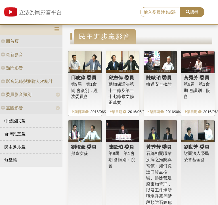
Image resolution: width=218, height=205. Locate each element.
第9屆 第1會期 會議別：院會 (197, 90)
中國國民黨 (15, 120)
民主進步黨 (15, 147)
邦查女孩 (79, 153)
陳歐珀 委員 (159, 77)
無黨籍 (10, 160)
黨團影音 (12, 107)
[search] (160, 12)
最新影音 (12, 54)
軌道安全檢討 (159, 84)
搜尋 (192, 11)
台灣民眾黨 (15, 134)
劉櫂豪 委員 (84, 146)
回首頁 (10, 41)
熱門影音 (12, 67)
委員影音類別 (16, 94)
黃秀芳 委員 (196, 77)
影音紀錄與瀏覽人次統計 (27, 81)
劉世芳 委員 (196, 146)
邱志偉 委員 (84, 77)
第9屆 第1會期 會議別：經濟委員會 (84, 90)
